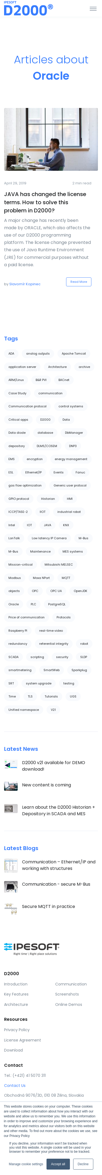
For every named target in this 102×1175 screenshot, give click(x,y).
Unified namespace (23, 710)
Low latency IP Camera (49, 538)
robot (84, 643)
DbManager (74, 432)
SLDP (83, 657)
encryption (35, 459)
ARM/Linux (16, 380)
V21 (53, 710)
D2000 (45, 419)
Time (12, 696)
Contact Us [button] (15, 1085)
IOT (29, 525)
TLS (30, 696)
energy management (71, 459)
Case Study (17, 393)
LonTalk (14, 538)
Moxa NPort (41, 578)
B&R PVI (41, 380)
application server (22, 367)
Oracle (13, 604)
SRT (11, 683)
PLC (33, 604)
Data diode (17, 432)
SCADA (13, 657)
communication (50, 393)
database (45, 432)
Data (66, 419)
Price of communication (26, 617)
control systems (70, 406)
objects (14, 591)
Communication (71, 984)
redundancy (17, 643)
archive (84, 367)
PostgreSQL (57, 604)
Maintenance (40, 551)
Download (13, 1050)
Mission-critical (20, 564)
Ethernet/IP (33, 472)
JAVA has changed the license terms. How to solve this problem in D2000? (45, 202)
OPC (35, 591)
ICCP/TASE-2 (18, 512)
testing (68, 683)
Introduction (15, 984)
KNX (66, 525)
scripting (37, 657)
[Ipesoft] (24, 8)
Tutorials (51, 696)
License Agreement (22, 1040)
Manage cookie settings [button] (26, 1164)
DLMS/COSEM (47, 446)
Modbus (14, 578)
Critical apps (18, 419)
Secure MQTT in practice (48, 906)
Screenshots (67, 994)
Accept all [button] (58, 1164)
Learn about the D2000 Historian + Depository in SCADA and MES (58, 810)
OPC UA (56, 591)
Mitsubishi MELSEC (59, 564)
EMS (11, 459)
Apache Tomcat (74, 353)
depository (16, 446)
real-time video (51, 630)
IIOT (42, 512)
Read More (78, 282)
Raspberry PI (17, 630)
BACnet (63, 380)
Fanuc (80, 472)
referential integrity (53, 643)
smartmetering (20, 670)
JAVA (47, 525)
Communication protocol (27, 406)
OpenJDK (80, 591)
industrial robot (69, 512)
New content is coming (46, 785)
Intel (11, 525)
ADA (11, 353)
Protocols (64, 617)
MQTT (66, 578)
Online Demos (68, 1004)
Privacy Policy (17, 1030)
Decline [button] (83, 1164)
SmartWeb (52, 670)
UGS (73, 696)
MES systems (73, 551)
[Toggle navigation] (93, 8)
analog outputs (38, 353)
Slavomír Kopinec (25, 284)
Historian (48, 499)
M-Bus (83, 538)
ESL (10, 472)
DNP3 (73, 446)
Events (59, 472)
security (62, 657)
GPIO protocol (18, 499)
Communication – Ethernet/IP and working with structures (58, 865)
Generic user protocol (70, 485)
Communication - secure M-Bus (56, 884)
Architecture (57, 367)
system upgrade (38, 683)
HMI (70, 499)
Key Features (16, 994)
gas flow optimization (25, 485)
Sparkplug (79, 670)
